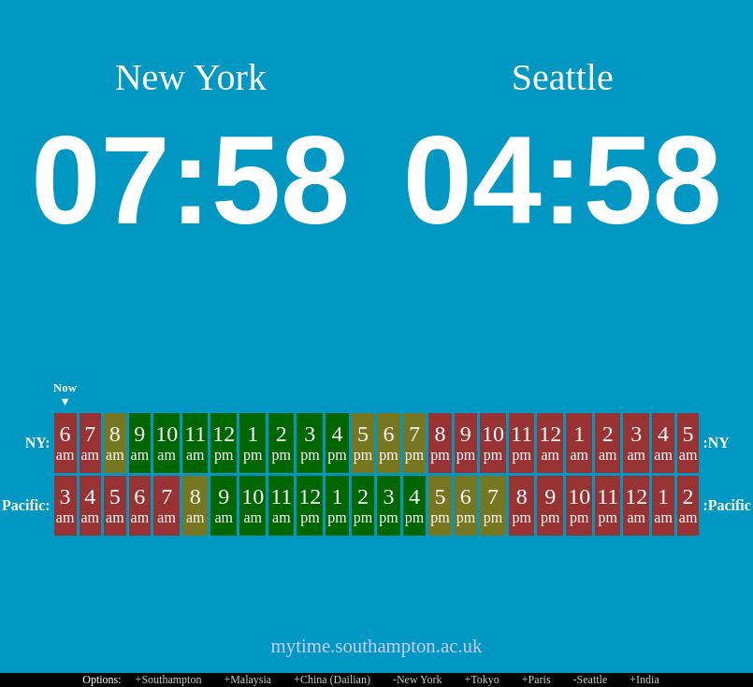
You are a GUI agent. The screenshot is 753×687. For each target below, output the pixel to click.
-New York (417, 679)
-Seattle (590, 679)
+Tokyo (482, 679)
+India (644, 679)
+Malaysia (247, 679)
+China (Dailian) (332, 679)
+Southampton (169, 679)
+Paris (536, 679)
